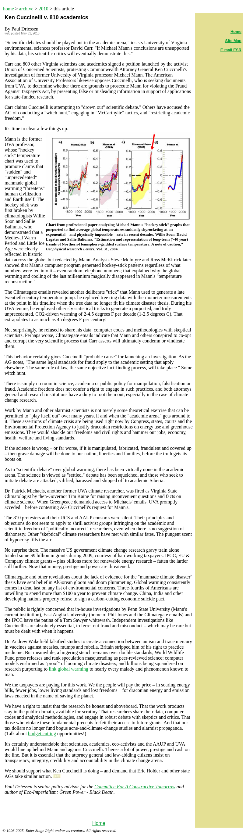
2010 (43, 8)
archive (26, 8)
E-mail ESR (230, 50)
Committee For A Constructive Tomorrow (134, 786)
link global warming (68, 668)
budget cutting (42, 733)
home (8, 8)
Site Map (233, 40)
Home (98, 823)
